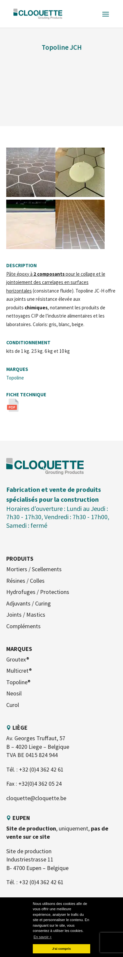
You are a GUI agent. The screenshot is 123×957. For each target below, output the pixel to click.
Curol (12, 705)
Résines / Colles (25, 580)
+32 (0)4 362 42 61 (41, 769)
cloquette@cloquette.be (36, 798)
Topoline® (18, 682)
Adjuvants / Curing (28, 603)
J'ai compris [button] (61, 948)
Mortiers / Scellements (34, 569)
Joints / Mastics (25, 614)
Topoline (15, 378)
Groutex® (17, 659)
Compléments (23, 626)
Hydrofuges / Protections (37, 592)
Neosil (14, 693)
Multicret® (19, 670)
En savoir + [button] (42, 937)
